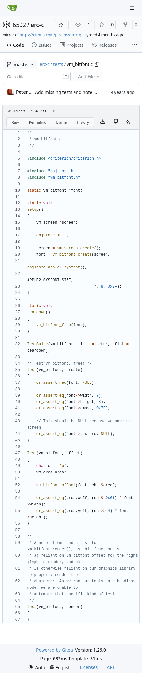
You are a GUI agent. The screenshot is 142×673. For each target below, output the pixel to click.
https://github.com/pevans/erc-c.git (52, 34)
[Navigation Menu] (132, 8)
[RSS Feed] (61, 24)
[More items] (134, 45)
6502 (19, 24)
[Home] (12, 8)
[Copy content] (115, 122)
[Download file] (103, 122)
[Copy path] (97, 64)
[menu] (36, 667)
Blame (61, 122)
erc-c (37, 24)
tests (58, 64)
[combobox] (37, 76)
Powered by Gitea (54, 650)
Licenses (89, 667)
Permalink (37, 122)
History (83, 122)
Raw (15, 122)
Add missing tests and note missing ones (78, 92)
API (110, 667)
